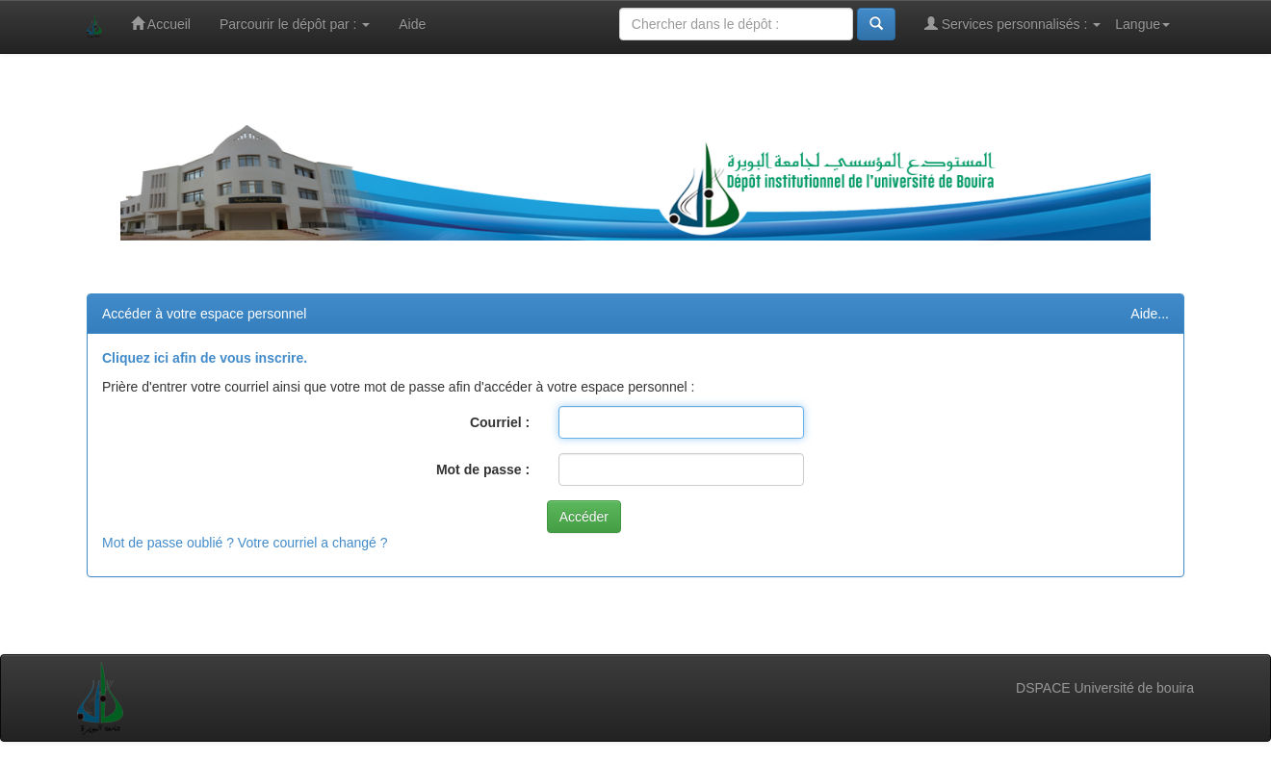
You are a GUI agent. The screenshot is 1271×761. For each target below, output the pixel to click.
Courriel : (500, 422)
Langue (1142, 24)
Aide (412, 24)
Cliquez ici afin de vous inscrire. (204, 358)
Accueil (161, 23)
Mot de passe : (483, 469)
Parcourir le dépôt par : (295, 24)
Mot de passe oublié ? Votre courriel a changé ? (245, 542)
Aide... (1149, 313)
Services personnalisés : (1013, 23)
